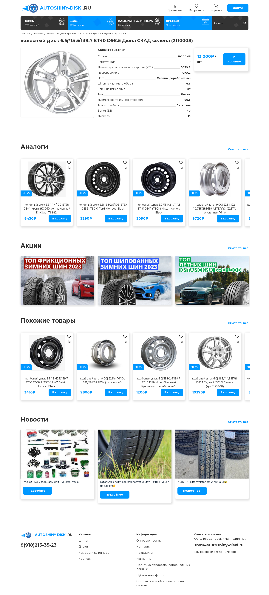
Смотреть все (238, 149)
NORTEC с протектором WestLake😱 (202, 482)
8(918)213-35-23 (39, 545)
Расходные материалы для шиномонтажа (51, 482)
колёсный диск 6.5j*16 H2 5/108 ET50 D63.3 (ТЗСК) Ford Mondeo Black (103, 206)
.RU (65, 8)
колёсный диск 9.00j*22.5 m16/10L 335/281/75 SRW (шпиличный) (102, 380)
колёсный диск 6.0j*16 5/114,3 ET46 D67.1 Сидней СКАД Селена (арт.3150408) (214, 382)
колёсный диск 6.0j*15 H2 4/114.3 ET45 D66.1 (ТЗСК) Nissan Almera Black (158, 208)
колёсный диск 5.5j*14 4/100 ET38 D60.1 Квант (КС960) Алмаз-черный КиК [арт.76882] (46, 208)
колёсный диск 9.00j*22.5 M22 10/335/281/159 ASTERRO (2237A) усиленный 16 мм (214, 208)
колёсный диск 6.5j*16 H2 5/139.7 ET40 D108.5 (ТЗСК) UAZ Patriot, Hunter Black (46, 382)
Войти (238, 8)
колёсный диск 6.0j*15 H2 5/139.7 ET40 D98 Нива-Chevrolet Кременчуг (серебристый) (158, 382)
